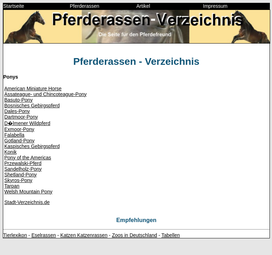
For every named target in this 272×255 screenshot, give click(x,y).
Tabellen (171, 235)
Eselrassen (44, 235)
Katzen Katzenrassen (83, 235)
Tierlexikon (15, 235)
